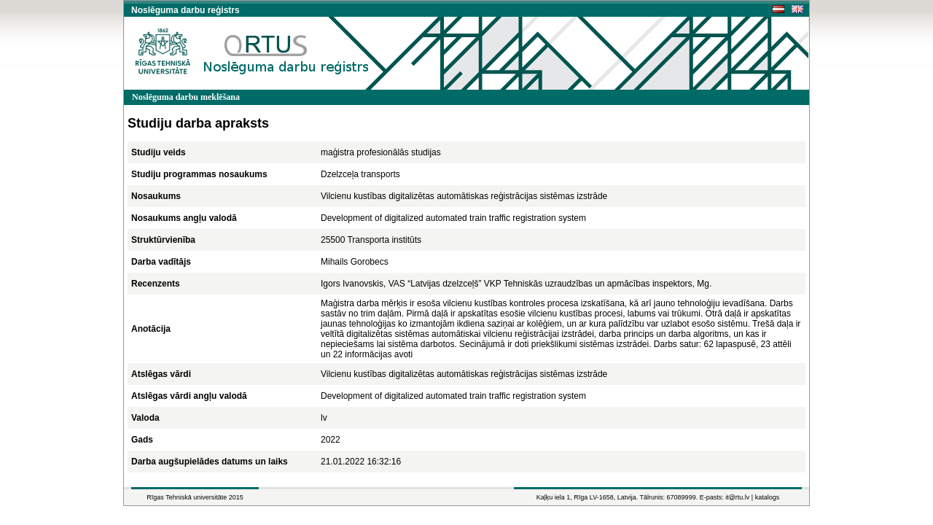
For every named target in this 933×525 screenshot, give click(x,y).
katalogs (767, 497)
